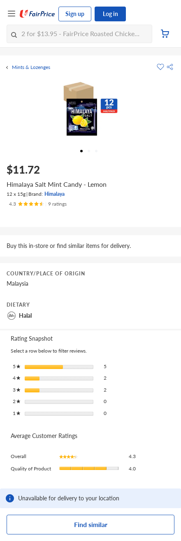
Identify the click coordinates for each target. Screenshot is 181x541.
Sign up (74, 13)
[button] (169, 66)
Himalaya (54, 194)
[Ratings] (38, 204)
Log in (110, 13)
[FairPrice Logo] (37, 14)
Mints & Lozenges (31, 67)
